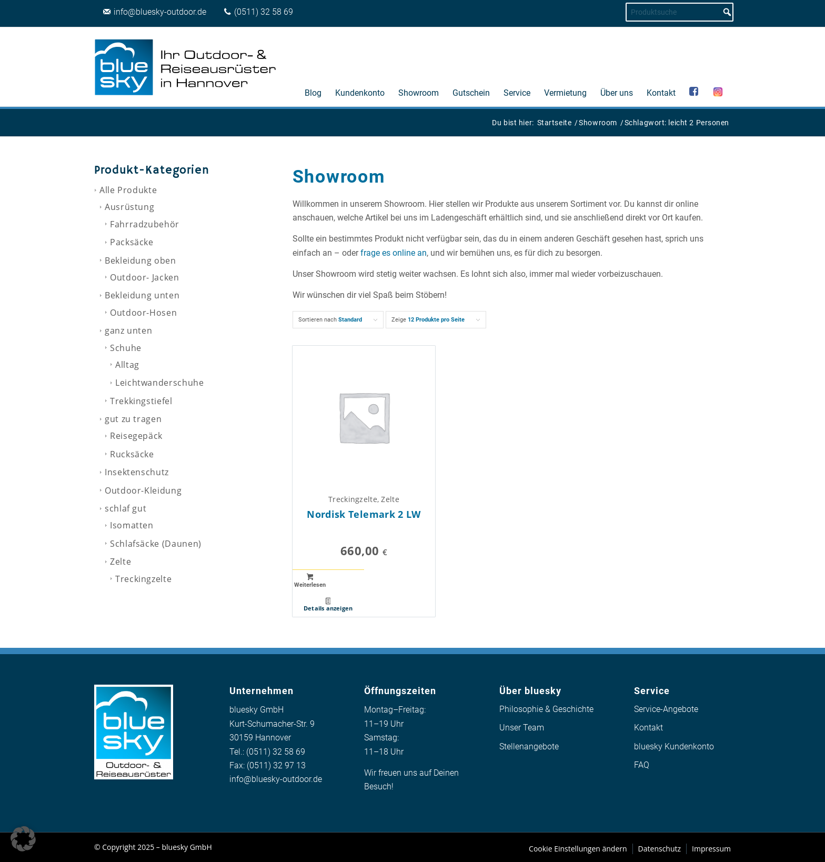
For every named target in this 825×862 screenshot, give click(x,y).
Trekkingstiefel (141, 401)
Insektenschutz (137, 472)
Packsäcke (132, 242)
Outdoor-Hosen (143, 312)
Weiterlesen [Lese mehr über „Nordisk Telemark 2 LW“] (310, 581)
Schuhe (126, 348)
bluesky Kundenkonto (674, 746)
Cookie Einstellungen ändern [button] (578, 849)
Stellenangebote (529, 746)
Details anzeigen (328, 604)
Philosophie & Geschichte (546, 709)
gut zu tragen (133, 419)
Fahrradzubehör (144, 224)
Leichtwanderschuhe (159, 382)
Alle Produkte (128, 190)
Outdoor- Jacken (144, 277)
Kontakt (648, 728)
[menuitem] (313, 66)
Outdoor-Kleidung (143, 490)
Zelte (120, 561)
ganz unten (128, 330)
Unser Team (521, 728)
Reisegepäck (136, 436)
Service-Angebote (666, 709)
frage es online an (393, 253)
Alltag (127, 364)
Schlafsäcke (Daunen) (156, 543)
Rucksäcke (132, 454)
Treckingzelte (143, 579)
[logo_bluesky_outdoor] (186, 66)
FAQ (641, 765)
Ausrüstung (129, 207)
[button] (23, 839)
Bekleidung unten (142, 295)
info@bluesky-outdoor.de (275, 779)
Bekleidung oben (140, 260)
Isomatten (132, 525)
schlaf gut (125, 508)
